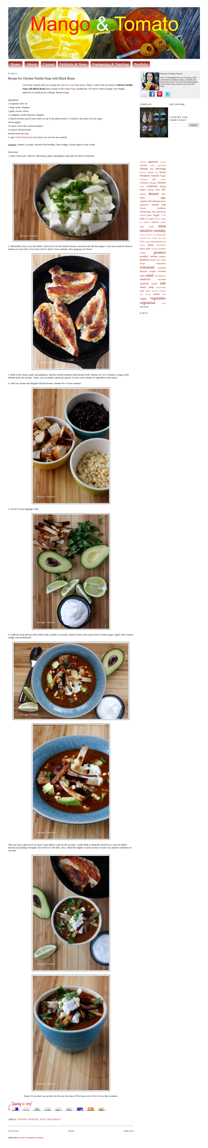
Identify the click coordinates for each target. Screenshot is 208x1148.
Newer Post (13, 1131)
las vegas (149, 219)
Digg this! (26, 1108)
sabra (142, 275)
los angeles (145, 222)
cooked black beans (24, 137)
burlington (144, 179)
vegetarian (148, 303)
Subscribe (90, 1108)
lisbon (163, 219)
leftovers (157, 219)
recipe (163, 260)
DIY (164, 194)
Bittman (143, 172)
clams (142, 186)
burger (163, 176)
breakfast (145, 175)
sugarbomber (161, 287)
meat (162, 226)
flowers (143, 208)
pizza (142, 248)
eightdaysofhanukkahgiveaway (153, 201)
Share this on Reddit (47, 1108)
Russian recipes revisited (153, 271)
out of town (156, 241)
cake (154, 179)
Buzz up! (101, 1108)
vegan (143, 298)
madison (155, 222)
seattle (154, 283)
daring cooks (154, 190)
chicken (161, 182)
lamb (142, 218)
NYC (142, 242)
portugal (155, 249)
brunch (155, 175)
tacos (148, 291)
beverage (161, 168)
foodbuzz (161, 208)
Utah (164, 294)
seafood (144, 283)
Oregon (147, 242)
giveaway (161, 211)
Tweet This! (69, 1108)
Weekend (144, 306)
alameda (143, 162)
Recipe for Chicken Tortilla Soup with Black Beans (41, 78)
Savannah (162, 279)
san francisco (160, 276)
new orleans (152, 238)
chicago (153, 183)
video (164, 303)
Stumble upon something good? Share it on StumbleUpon (37, 1108)
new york (162, 238)
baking (143, 168)
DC (164, 189)
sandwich (145, 279)
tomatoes (162, 291)
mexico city (151, 235)
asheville (143, 165)
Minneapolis (161, 235)
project (162, 256)
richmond (162, 268)
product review (149, 256)
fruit (154, 211)
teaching (154, 291)
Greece (143, 215)
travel (156, 294)
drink (142, 197)
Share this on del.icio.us (15, 1108)
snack (143, 287)
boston (150, 172)
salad (149, 275)
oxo (164, 242)
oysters (142, 245)
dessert (154, 194)
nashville (143, 238)
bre (156, 172)
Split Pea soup (67, 85)
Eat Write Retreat (96, 1096)
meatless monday (153, 230)
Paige (73, 88)
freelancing (145, 211)
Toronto (148, 294)
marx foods (147, 227)
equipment (144, 205)
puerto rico (155, 260)
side (163, 283)
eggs (163, 197)
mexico (142, 235)
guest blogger (153, 215)
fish (164, 204)
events (155, 204)
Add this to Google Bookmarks (58, 1108)
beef (152, 169)
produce (160, 252)
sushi (142, 291)
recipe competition (153, 263)
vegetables (158, 298)
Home (71, 1131)
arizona (163, 162)
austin (152, 165)
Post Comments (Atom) (32, 1137)
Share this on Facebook (80, 1108)
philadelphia (161, 245)
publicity (145, 259)
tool (141, 294)
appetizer (153, 161)
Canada (163, 179)
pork (148, 248)
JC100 (163, 215)
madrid (163, 222)
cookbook (151, 186)
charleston (144, 183)
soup (151, 287)
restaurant (147, 267)
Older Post (128, 1131)
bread (163, 172)
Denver (143, 194)
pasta (151, 244)
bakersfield (161, 165)
